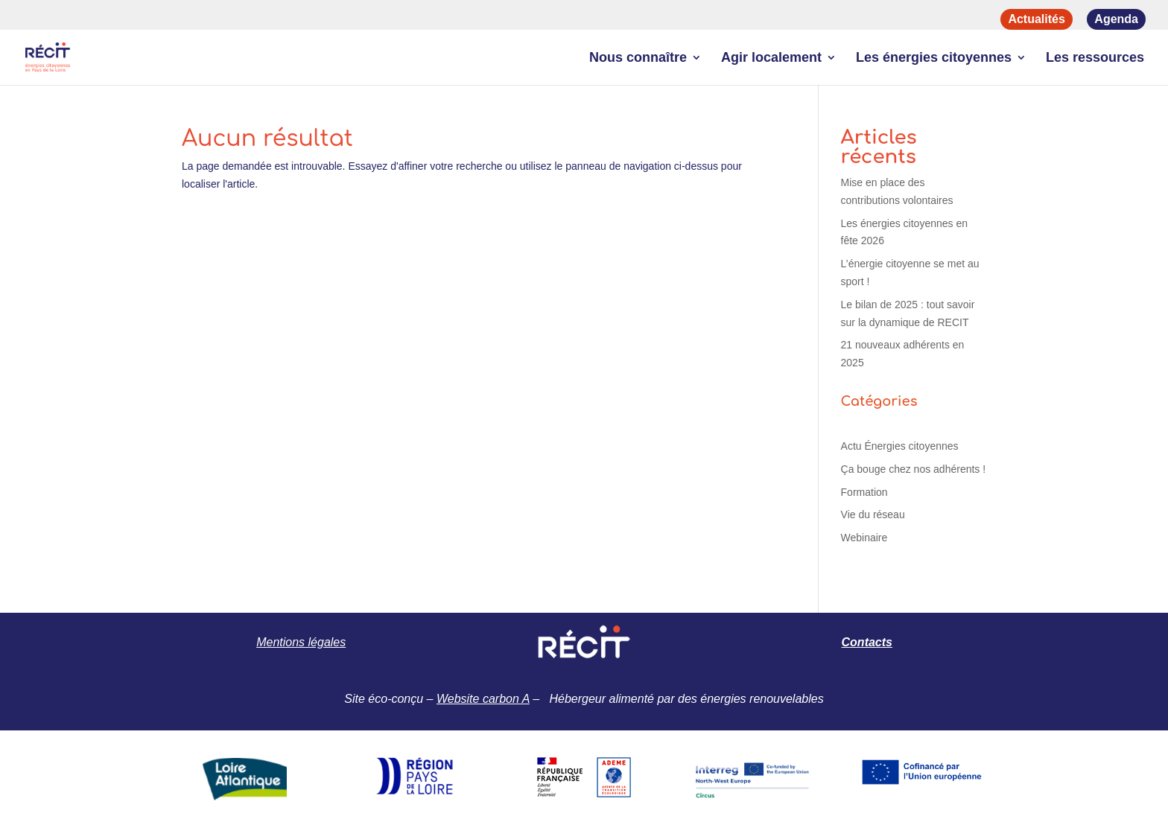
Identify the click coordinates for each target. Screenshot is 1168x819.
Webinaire (864, 538)
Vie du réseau (873, 514)
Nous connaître (638, 58)
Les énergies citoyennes (934, 58)
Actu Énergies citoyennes (900, 446)
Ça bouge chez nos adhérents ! (913, 469)
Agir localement (771, 58)
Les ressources (1095, 58)
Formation (864, 492)
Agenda (1116, 19)
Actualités (1036, 19)
